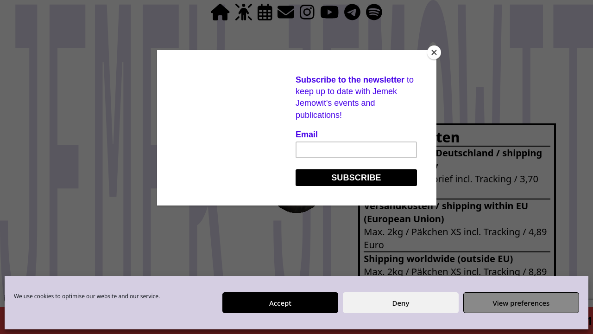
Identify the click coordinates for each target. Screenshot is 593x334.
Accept (280, 303)
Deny (401, 303)
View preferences (521, 303)
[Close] (434, 52)
